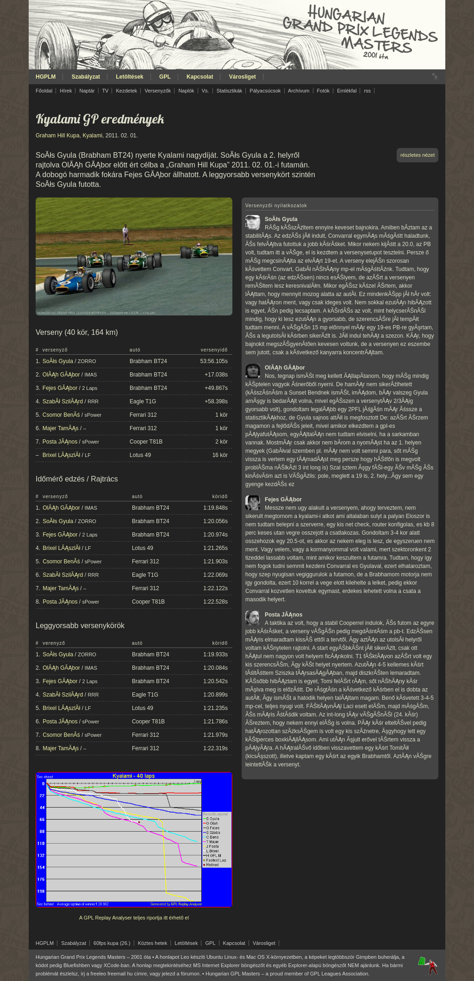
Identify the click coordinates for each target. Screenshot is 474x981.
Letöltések (129, 77)
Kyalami (92, 135)
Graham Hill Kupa (58, 135)
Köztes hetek (153, 943)
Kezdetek (126, 90)
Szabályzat (86, 77)
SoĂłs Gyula (58, 361)
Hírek (66, 90)
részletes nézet (417, 155)
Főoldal (44, 90)
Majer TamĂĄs (61, 428)
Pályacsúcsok (265, 90)
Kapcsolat (200, 77)
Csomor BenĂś (61, 415)
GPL (165, 77)
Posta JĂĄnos (60, 441)
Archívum (298, 90)
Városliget (242, 77)
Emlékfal (346, 90)
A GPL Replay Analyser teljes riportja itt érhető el (134, 917)
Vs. (205, 90)
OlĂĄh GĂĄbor (61, 374)
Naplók (186, 90)
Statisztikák (230, 90)
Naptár (86, 90)
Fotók (323, 90)
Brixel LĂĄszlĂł (61, 455)
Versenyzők (157, 90)
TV (105, 90)
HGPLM (46, 77)
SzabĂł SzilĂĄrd (63, 401)
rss (367, 90)
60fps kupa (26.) (112, 943)
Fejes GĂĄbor (60, 388)
